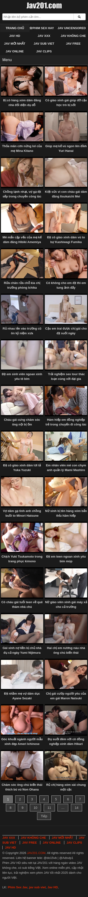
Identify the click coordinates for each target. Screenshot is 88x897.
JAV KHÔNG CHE (73, 36)
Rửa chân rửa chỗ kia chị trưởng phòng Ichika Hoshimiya (22, 287)
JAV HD (14, 36)
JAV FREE (73, 43)
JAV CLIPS (44, 51)
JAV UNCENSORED (71, 28)
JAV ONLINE (15, 51)
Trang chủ (15, 28)
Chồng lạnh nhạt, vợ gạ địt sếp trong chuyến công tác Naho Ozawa (22, 196)
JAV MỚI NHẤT (14, 43)
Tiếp (44, 816)
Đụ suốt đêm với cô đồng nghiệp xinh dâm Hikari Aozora (66, 743)
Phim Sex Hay (43, 28)
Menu (7, 60)
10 (35, 808)
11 (49, 808)
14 (76, 808)
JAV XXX (44, 36)
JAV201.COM (36, 853)
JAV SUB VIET (44, 43)
